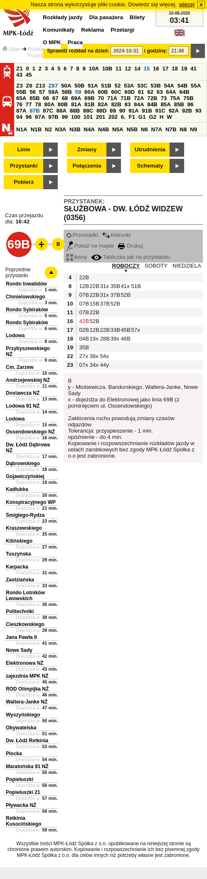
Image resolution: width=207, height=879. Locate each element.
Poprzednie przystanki (18, 272)
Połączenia (87, 166)
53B (155, 86)
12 (128, 68)
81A (76, 104)
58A (53, 92)
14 (137, 68)
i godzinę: (156, 51)
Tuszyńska (18, 554)
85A (165, 104)
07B (83, 295)
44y (104, 365)
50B (79, 86)
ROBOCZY (126, 266)
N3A (61, 129)
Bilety (137, 17)
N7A (157, 129)
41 (193, 68)
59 (78, 92)
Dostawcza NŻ (22, 393)
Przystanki (24, 166)
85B (179, 104)
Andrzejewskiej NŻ (28, 380)
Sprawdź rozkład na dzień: (78, 51)
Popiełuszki (19, 779)
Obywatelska (21, 728)
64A (171, 92)
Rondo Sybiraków (27, 310)
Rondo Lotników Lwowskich (25, 595)
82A (103, 104)
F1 (132, 117)
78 (38, 104)
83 (128, 104)
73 (163, 98)
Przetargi (122, 30)
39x (114, 339)
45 (29, 75)
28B (104, 339)
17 (165, 68)
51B (106, 86)
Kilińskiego (19, 541)
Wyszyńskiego (23, 715)
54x (104, 356)
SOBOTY (156, 266)
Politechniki (20, 611)
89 (113, 111)
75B (188, 98)
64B (184, 92)
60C (116, 92)
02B (83, 330)
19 (184, 68)
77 (29, 104)
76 (19, 104)
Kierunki (116, 235)
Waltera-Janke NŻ (26, 702)
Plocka (14, 753)
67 (55, 98)
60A (89, 92)
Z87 (53, 86)
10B (107, 68)
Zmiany (87, 149)
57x (135, 330)
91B (147, 111)
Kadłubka (17, 489)
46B (125, 339)
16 (156, 68)
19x (93, 339)
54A (169, 86)
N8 (183, 129)
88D (101, 111)
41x (125, 286)
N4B (103, 129)
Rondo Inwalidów (26, 284)
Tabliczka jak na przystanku (130, 257)
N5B (132, 129)
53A (129, 86)
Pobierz (24, 182)
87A (21, 111)
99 (65, 117)
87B (34, 111)
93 (198, 111)
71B (126, 98)
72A (139, 98)
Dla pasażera (106, 17)
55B (21, 92)
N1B (36, 129)
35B (114, 286)
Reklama (92, 30)
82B (116, 104)
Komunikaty (58, 30)
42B (83, 321)
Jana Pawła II (21, 637)
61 (141, 92)
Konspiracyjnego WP (31, 502)
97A (40, 117)
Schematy (150, 166)
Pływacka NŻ (21, 805)
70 (101, 98)
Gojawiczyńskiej (25, 476)
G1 (142, 117)
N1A (21, 129)
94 (19, 117)
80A (49, 104)
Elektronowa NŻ (25, 663)
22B (83, 277)
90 (122, 111)
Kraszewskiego (24, 528)
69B (89, 98)
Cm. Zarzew (20, 367)
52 (118, 86)
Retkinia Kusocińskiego (23, 821)
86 (190, 104)
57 (42, 92)
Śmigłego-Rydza (25, 515)
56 (33, 92)
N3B (75, 129)
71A (112, 98)
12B (83, 286)
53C (142, 86)
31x (104, 286)
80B (63, 104)
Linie (23, 149)
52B (125, 295)
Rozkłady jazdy (63, 17)
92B (187, 111)
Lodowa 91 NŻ (22, 406)
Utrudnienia (150, 149)
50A (66, 86)
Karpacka (17, 567)
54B (182, 86)
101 (88, 117)
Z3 (19, 86)
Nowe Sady (19, 650)
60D (130, 92)
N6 (144, 129)
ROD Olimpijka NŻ (27, 689)
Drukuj (130, 246)
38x (93, 356)
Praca (75, 42)
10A (94, 68)
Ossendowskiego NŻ (30, 432)
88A (61, 111)
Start (11, 49)
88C (88, 111)
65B (34, 98)
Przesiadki (82, 235)
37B (114, 295)
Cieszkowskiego (25, 624)
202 (113, 117)
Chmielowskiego (25, 297)
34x (93, 365)
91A (133, 111)
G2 (152, 117)
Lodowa (15, 335)
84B (152, 104)
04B (83, 339)
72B (152, 98)
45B (125, 330)
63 (160, 92)
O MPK (52, 42)
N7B (171, 129)
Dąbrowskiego (23, 463)
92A (174, 111)
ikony (76, 257)
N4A (89, 129)
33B (114, 330)
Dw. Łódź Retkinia (27, 741)
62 (150, 92)
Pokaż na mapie (90, 246)
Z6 (29, 86)
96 (29, 117)
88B (75, 111)
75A (175, 98)
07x (83, 365)
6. (123, 117)
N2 (48, 129)
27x (83, 356)
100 (75, 117)
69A (76, 98)
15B (93, 304)
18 (175, 68)
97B (53, 117)
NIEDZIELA (186, 266)
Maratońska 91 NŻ (27, 766)
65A (21, 98)
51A (93, 86)
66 (46, 98)
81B (89, 104)
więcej (187, 4)
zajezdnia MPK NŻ (27, 676)
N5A (117, 129)
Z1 (19, 68)
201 (100, 117)
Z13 (40, 86)
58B (66, 92)
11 (119, 68)
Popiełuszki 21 (23, 792)
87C (48, 111)
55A (196, 86)
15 (146, 68)
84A (139, 104)
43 (19, 75)
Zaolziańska (20, 580)
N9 (193, 129)
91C (160, 111)
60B (103, 92)
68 (65, 98)
